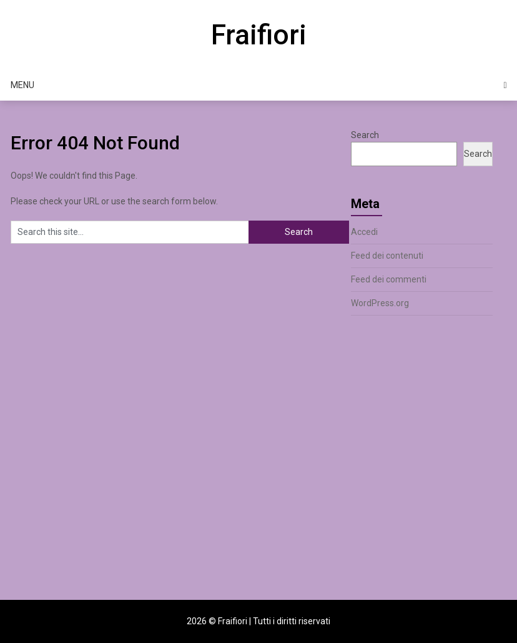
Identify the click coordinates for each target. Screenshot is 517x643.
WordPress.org (380, 303)
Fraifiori (259, 35)
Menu (22, 85)
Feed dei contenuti (387, 256)
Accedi (364, 232)
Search (365, 135)
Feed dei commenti (388, 279)
